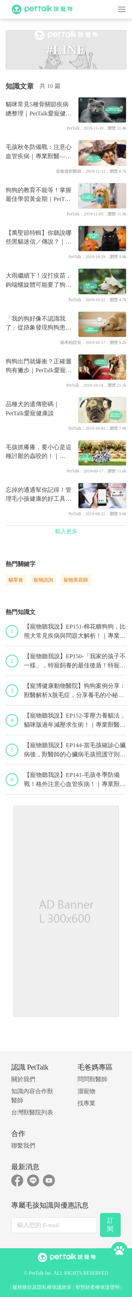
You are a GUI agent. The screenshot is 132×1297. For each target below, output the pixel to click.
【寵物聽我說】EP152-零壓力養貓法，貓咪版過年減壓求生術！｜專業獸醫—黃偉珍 (75, 720)
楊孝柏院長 (70, 342)
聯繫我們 (23, 1145)
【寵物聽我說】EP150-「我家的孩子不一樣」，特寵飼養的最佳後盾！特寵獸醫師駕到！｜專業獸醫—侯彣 (75, 661)
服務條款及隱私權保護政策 (41, 1287)
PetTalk (73, 128)
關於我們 (23, 1079)
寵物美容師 (75, 580)
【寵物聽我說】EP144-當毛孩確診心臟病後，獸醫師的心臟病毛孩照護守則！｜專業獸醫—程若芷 (75, 750)
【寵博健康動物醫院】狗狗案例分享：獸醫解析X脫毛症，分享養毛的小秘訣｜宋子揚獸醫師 (75, 691)
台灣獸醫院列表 (32, 1112)
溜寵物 (86, 1091)
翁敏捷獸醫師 (68, 171)
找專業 (86, 1103)
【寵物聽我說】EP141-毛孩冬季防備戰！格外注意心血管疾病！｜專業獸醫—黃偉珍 (75, 780)
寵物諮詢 (43, 580)
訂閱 (110, 1224)
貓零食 (15, 580)
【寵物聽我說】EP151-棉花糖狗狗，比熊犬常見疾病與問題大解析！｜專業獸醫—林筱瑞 (75, 631)
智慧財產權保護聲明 (97, 1287)
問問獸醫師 (92, 1079)
